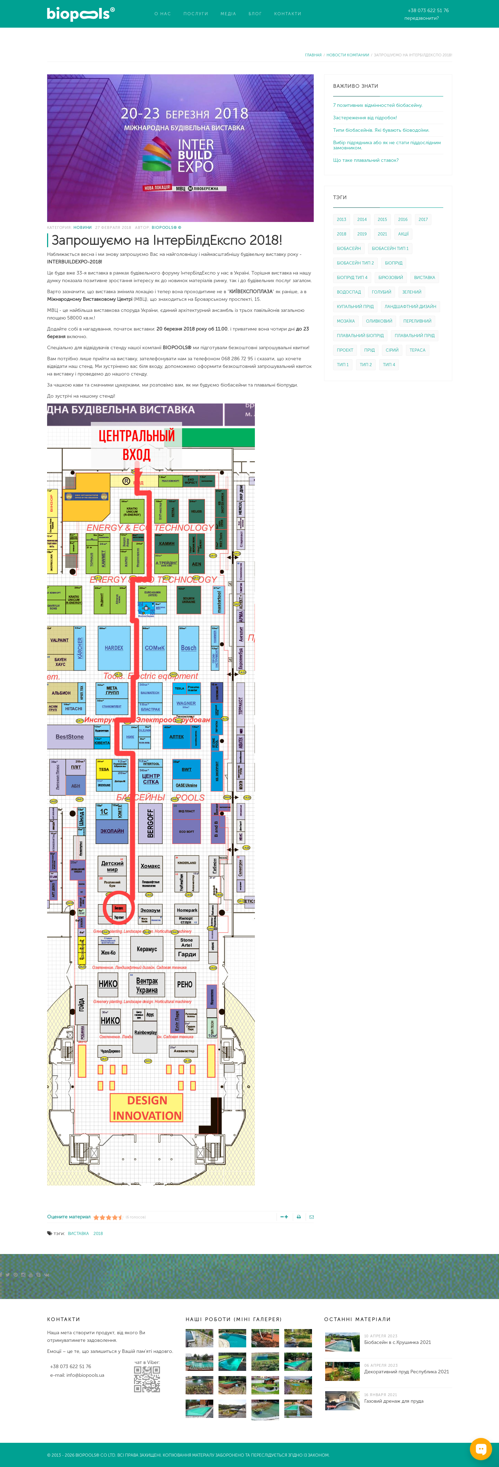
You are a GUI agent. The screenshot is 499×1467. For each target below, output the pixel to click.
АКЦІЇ (403, 234)
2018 (98, 1233)
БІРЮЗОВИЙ (390, 277)
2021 (382, 234)
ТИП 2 (366, 364)
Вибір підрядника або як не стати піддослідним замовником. (387, 145)
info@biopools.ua (85, 1375)
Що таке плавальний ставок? (366, 160)
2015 (382, 219)
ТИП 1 (343, 364)
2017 (423, 219)
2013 (341, 219)
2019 (362, 234)
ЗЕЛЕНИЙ (411, 292)
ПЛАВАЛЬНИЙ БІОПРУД (360, 335)
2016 (403, 219)
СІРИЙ (392, 350)
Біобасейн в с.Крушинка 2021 (397, 1342)
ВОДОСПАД (349, 292)
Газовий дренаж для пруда (394, 1401)
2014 (362, 219)
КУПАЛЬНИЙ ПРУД (355, 306)
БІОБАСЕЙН (349, 248)
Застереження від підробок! (365, 117)
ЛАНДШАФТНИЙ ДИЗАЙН (410, 306)
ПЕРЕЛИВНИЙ (417, 321)
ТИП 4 (389, 364)
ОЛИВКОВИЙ (379, 321)
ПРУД (369, 350)
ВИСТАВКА (78, 1233)
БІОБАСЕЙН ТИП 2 (355, 263)
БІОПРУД (393, 263)
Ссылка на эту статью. (72, 1204)
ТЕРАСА (418, 350)
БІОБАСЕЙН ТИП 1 (390, 248)
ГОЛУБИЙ (381, 292)
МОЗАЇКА (346, 321)
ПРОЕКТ (345, 350)
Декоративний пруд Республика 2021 (406, 1371)
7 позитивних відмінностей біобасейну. (377, 105)
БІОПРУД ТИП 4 (352, 277)
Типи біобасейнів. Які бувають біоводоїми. (381, 130)
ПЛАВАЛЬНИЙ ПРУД (415, 335)
